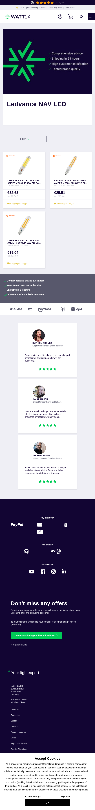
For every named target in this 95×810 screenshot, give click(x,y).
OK (47, 804)
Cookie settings (33, 798)
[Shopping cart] (72, 16)
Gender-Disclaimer (19, 749)
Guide (13, 738)
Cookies (14, 727)
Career (14, 721)
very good (60, 3)
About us (15, 710)
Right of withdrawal (19, 743)
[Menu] (91, 16)
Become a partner (18, 732)
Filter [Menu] (24, 139)
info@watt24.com (18, 702)
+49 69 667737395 (19, 699)
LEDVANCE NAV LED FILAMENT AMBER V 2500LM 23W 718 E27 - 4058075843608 (71, 182)
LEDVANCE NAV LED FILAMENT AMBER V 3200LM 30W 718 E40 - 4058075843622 (24, 182)
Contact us (15, 715)
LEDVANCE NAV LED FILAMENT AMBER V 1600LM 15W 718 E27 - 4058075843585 (24, 241)
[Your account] (62, 16)
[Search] (82, 16)
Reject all (65, 798)
